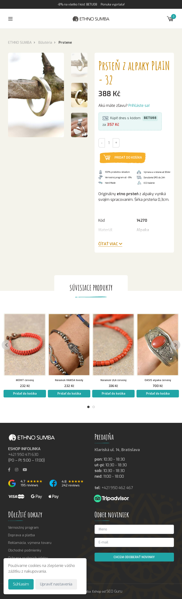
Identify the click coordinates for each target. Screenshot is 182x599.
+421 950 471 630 (23, 454)
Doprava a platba (21, 535)
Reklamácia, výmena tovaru (29, 543)
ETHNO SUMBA (20, 42)
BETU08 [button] (150, 118)
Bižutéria (45, 42)
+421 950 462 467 (117, 487)
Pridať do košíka (128, 158)
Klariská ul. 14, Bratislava (117, 449)
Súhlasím (21, 584)
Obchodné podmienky (24, 550)
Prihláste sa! (139, 105)
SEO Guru (114, 591)
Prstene (65, 42)
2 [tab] (93, 407)
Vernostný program (23, 527)
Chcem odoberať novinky (134, 557)
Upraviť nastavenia (56, 584)
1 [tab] (88, 407)
